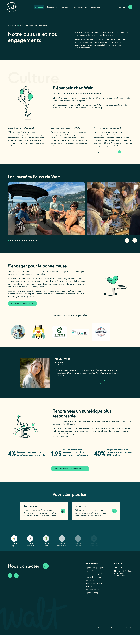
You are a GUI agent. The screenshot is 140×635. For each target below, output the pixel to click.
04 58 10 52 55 (120, 575)
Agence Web (90, 571)
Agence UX (90, 580)
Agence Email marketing (94, 583)
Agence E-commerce (93, 577)
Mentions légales (102, 628)
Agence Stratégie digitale (95, 568)
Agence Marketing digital (94, 574)
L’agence (21, 25)
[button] (8, 240)
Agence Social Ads (92, 590)
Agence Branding (92, 593)
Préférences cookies (116, 628)
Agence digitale (13, 25)
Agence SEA (90, 586)
